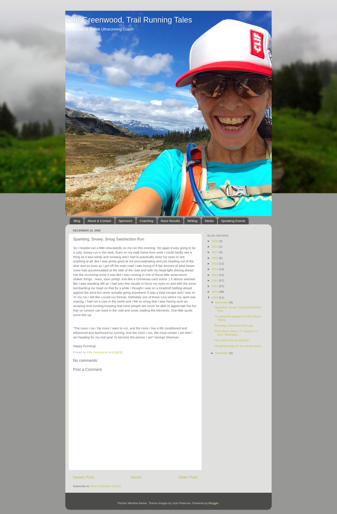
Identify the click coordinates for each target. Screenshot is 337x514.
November (222, 353)
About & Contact (99, 221)
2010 (215, 291)
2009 (215, 297)
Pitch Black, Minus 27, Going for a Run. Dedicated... (236, 333)
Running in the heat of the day (233, 325)
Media (209, 221)
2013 (215, 275)
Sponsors (125, 221)
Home (136, 477)
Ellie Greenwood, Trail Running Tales (128, 19)
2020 (215, 241)
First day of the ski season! (231, 340)
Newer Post (83, 477)
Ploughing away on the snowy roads (237, 346)
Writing (192, 221)
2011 (215, 286)
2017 (215, 252)
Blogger (213, 503)
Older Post (188, 477)
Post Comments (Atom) (106, 486)
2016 (215, 258)
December (222, 302)
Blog (77, 221)
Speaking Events (233, 221)
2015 (215, 263)
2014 (215, 269)
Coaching (146, 221)
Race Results (170, 221)
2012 (215, 280)
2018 (215, 246)
